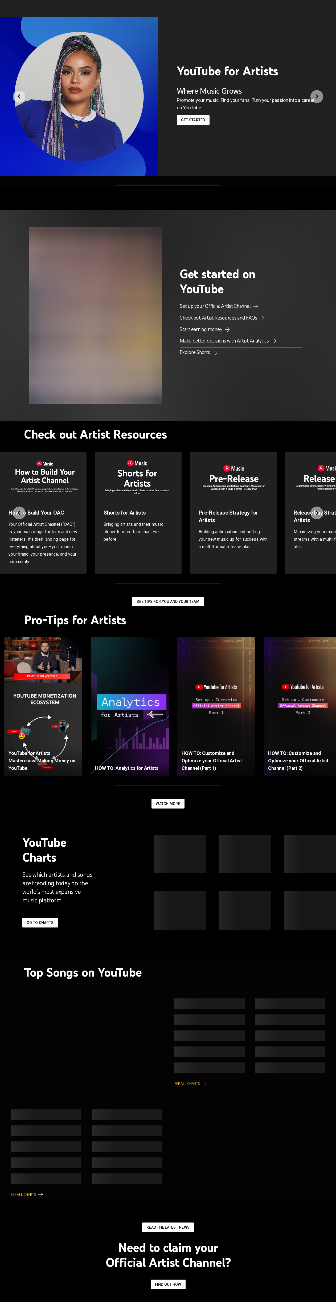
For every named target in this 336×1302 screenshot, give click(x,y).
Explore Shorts (195, 352)
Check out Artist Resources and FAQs (219, 317)
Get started (193, 120)
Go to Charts (40, 923)
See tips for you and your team (168, 601)
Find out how (168, 1284)
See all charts (187, 1083)
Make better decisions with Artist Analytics (225, 340)
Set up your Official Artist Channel (216, 306)
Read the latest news (168, 1227)
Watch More (168, 804)
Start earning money (201, 329)
